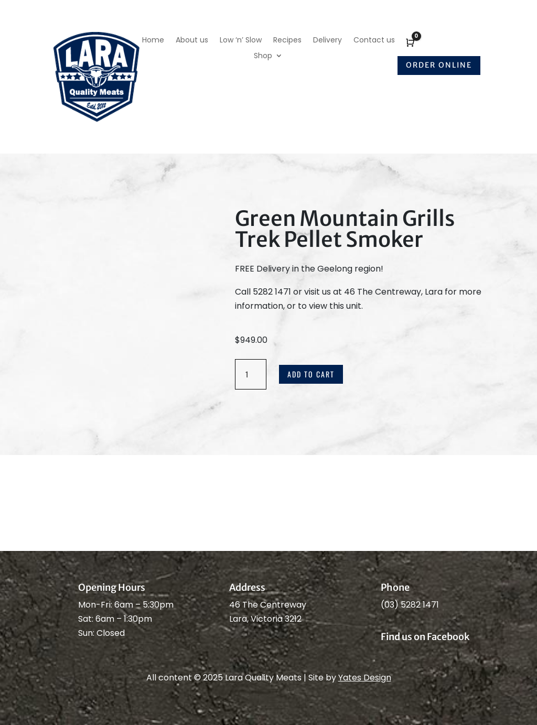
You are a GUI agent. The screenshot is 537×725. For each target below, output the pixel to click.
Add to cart (311, 374)
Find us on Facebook (425, 637)
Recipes (287, 40)
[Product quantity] (250, 374)
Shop (263, 56)
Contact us (374, 40)
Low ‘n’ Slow (241, 40)
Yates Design (364, 678)
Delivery (327, 40)
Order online (439, 65)
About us (192, 40)
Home (153, 40)
